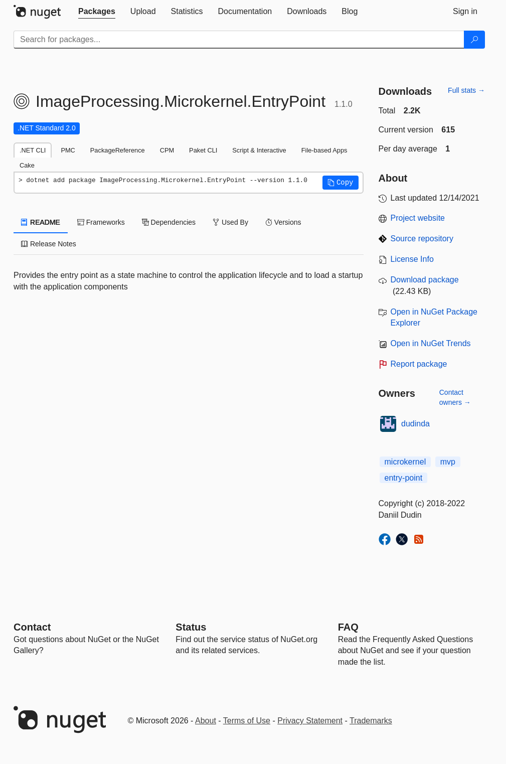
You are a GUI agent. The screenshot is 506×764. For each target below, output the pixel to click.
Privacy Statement (310, 720)
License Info (412, 259)
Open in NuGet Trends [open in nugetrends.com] (431, 343)
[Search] (474, 40)
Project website (418, 218)
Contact (32, 627)
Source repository (422, 238)
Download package (425, 279)
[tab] (97, 12)
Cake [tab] (27, 165)
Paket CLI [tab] (203, 150)
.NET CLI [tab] (33, 150)
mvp (447, 461)
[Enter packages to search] (239, 40)
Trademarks (371, 720)
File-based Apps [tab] (324, 150)
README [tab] (40, 222)
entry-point (404, 478)
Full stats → (466, 90)
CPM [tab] (167, 150)
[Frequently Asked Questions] (348, 627)
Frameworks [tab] (101, 222)
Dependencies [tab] (169, 222)
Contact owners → (455, 397)
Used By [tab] (230, 222)
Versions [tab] (283, 222)
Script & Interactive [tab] (259, 150)
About (205, 720)
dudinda (415, 423)
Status (191, 627)
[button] (340, 183)
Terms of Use (246, 720)
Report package (419, 364)
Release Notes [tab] (48, 244)
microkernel (405, 461)
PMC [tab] (68, 150)
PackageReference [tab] (117, 150)
